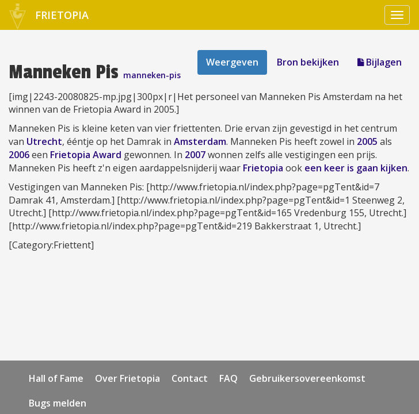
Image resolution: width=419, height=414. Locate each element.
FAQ (228, 378)
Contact (190, 378)
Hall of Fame (56, 378)
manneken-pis (152, 75)
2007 (195, 154)
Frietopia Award (85, 154)
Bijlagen (379, 62)
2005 (367, 141)
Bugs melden (57, 403)
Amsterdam (200, 141)
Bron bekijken (308, 62)
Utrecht (44, 141)
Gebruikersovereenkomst (307, 378)
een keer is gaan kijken (355, 168)
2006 (19, 154)
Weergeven (232, 62)
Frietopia (263, 168)
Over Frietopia (127, 378)
